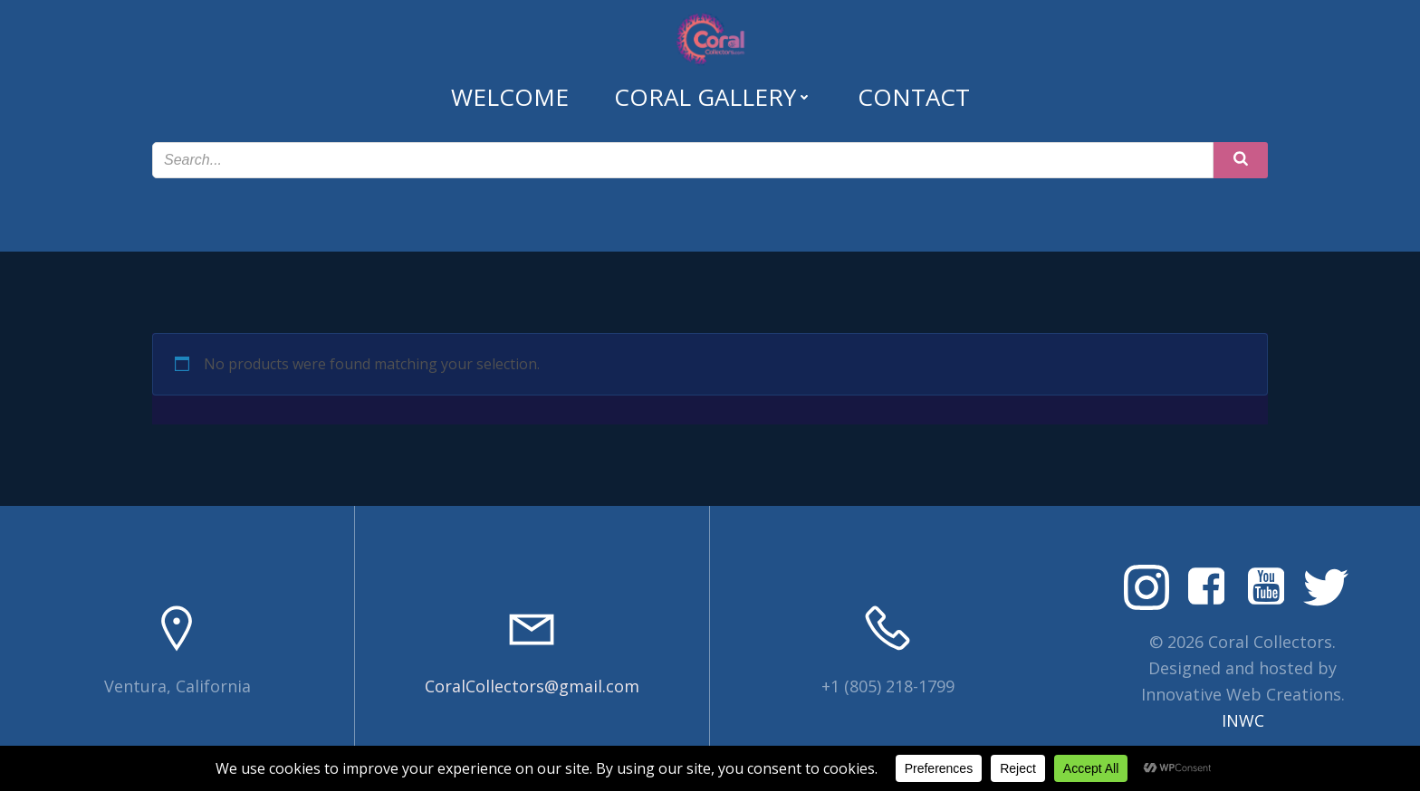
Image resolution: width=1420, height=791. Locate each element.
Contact (914, 97)
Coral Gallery (713, 97)
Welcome (510, 97)
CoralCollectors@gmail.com (532, 686)
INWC (1243, 720)
